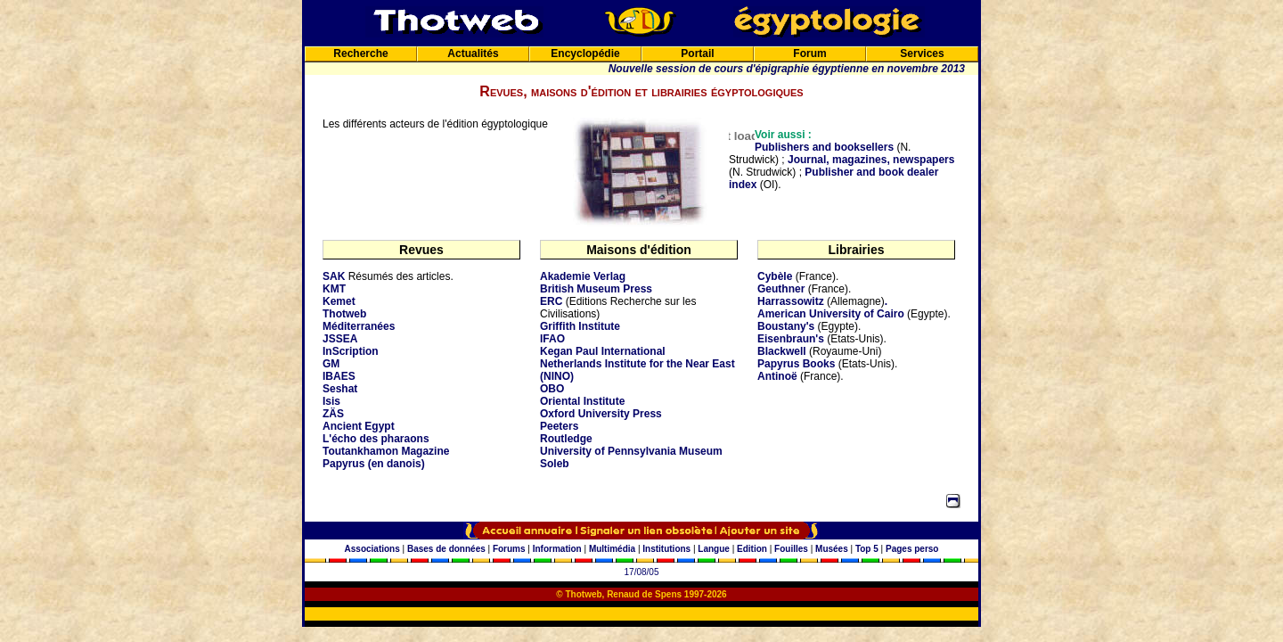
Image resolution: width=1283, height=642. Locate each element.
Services (922, 53)
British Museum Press (596, 289)
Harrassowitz (790, 301)
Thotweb (344, 314)
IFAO (552, 339)
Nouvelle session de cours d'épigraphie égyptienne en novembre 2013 (787, 68)
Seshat (340, 389)
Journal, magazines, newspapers (871, 159)
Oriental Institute (582, 401)
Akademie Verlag (582, 276)
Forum (809, 53)
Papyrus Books (796, 364)
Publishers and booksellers (824, 147)
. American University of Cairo (830, 307)
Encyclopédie (585, 53)
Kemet (339, 301)
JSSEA (340, 339)
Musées (831, 549)
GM (331, 364)
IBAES (339, 376)
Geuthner (781, 289)
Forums (509, 549)
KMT (334, 289)
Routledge (566, 438)
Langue (714, 549)
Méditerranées (359, 326)
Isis (331, 401)
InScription (351, 351)
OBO (552, 389)
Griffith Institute (580, 326)
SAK (334, 276)
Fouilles (791, 549)
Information (557, 549)
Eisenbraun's (790, 339)
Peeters (559, 426)
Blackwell (781, 351)
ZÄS (333, 413)
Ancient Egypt (359, 426)
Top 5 (866, 549)
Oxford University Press (601, 413)
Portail (697, 53)
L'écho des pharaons (376, 438)
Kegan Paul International (603, 351)
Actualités (472, 53)
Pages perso (912, 549)
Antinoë (777, 376)
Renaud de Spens (644, 594)
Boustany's (785, 326)
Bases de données (446, 549)
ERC (551, 301)
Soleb (554, 463)
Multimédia (612, 549)
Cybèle (774, 276)
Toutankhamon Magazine (386, 451)
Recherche (360, 53)
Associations (372, 549)
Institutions (666, 549)
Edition (752, 549)
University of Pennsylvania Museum (631, 451)
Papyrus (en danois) (374, 463)
